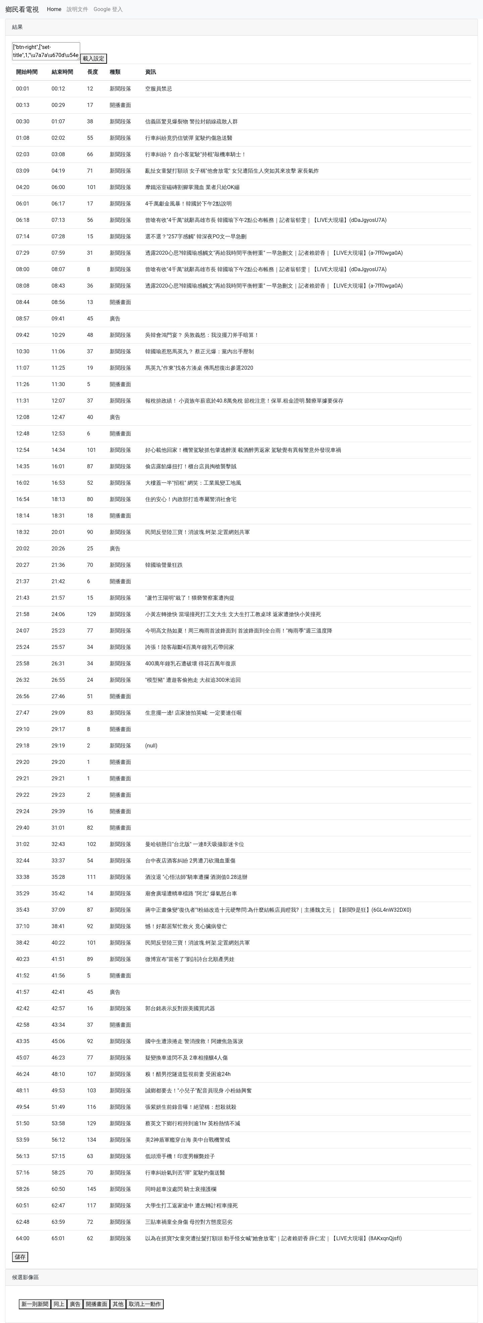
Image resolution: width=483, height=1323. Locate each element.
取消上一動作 (145, 1304)
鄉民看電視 (22, 9)
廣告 (75, 1304)
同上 (59, 1304)
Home (54, 9)
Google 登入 (108, 9)
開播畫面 (96, 1304)
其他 (118, 1304)
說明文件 (77, 9)
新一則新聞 (34, 1304)
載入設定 (93, 58)
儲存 (20, 1257)
